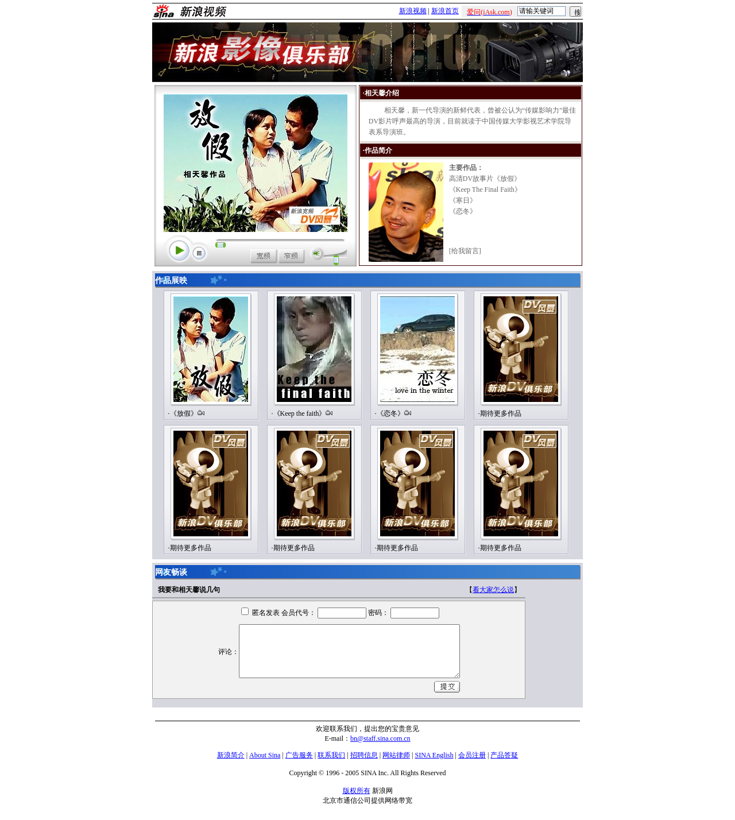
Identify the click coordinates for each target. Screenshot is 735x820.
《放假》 (184, 413)
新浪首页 (445, 11)
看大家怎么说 (493, 590)
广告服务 (299, 755)
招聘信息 (364, 755)
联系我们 (331, 755)
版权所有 (356, 791)
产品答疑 (504, 755)
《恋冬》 (390, 413)
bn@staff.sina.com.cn (380, 738)
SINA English (434, 755)
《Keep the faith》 (299, 413)
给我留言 (465, 251)
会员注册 (472, 755)
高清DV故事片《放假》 (485, 179)
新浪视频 (413, 11)
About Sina (264, 755)
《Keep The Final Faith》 (485, 189)
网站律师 (396, 755)
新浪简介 (231, 755)
